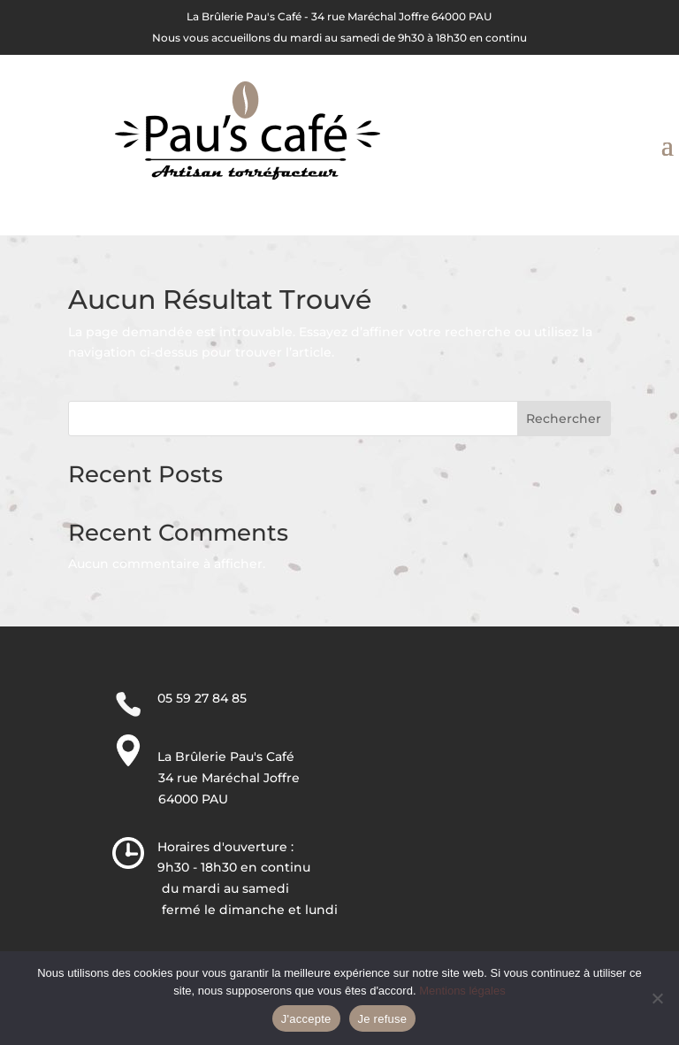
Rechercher (563, 418)
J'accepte (306, 1019)
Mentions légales (462, 990)
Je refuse (383, 1019)
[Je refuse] (657, 998)
